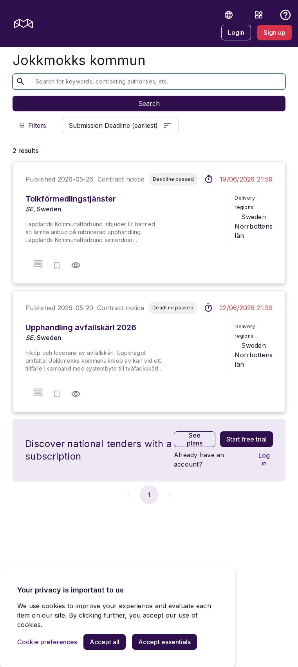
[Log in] (264, 459)
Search (149, 103)
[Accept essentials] (164, 642)
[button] (228, 15)
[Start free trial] (246, 439)
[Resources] (259, 15)
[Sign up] (274, 32)
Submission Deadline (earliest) (120, 125)
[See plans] (194, 439)
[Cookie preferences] (47, 642)
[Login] (236, 32)
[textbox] (142, 81)
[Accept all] (104, 642)
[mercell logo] (23, 23)
